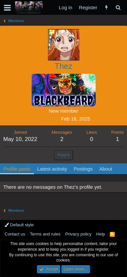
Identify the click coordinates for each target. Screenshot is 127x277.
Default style (19, 224)
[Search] (118, 7)
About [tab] (105, 169)
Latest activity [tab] (52, 169)
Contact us (15, 234)
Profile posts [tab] (17, 169)
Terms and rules (45, 234)
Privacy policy (78, 234)
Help (100, 234)
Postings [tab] (83, 169)
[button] (7, 7)
